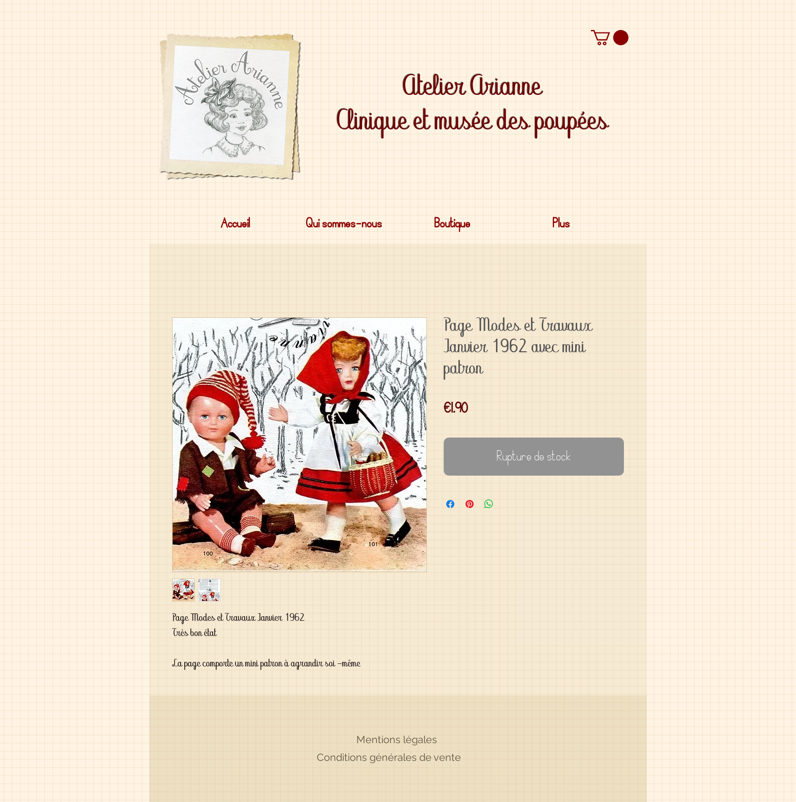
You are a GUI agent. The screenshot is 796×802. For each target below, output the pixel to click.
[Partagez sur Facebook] (450, 504)
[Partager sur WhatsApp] (489, 504)
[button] (609, 37)
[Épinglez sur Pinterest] (469, 504)
